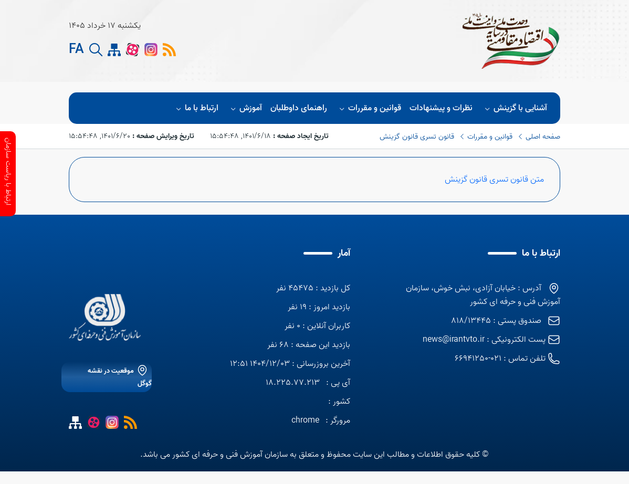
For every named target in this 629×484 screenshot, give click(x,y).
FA (76, 51)
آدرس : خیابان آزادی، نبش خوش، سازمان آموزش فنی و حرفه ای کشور (483, 295)
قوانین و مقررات (369, 108)
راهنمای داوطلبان (298, 108)
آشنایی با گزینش (514, 108)
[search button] (95, 51)
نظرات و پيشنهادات (441, 108)
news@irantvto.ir (454, 339)
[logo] (319, 40)
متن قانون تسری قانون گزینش (494, 179)
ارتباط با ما (195, 108)
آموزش (245, 108)
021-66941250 (478, 358)
